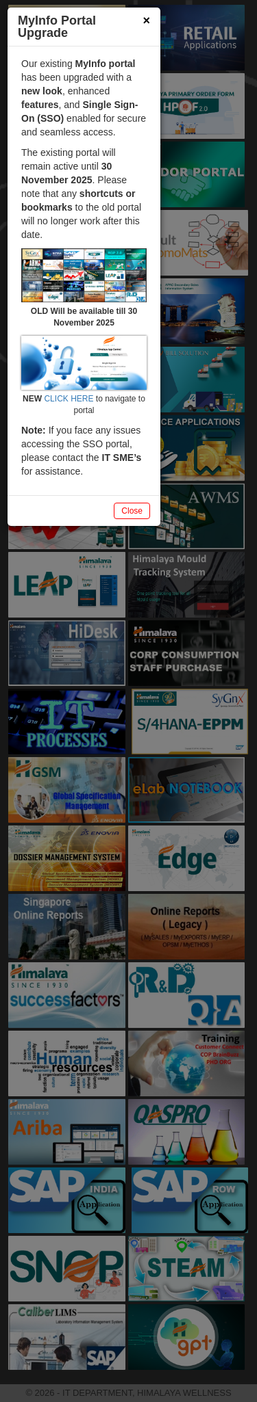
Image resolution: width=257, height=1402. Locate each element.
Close (132, 511)
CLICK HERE (68, 399)
